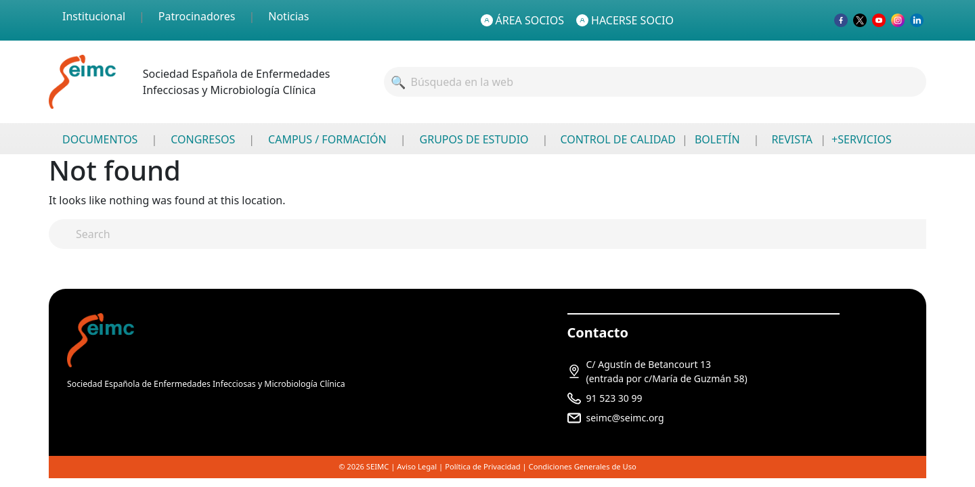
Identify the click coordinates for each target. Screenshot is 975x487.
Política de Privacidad (482, 466)
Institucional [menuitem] (93, 16)
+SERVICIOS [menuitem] (861, 139)
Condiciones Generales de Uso (582, 466)
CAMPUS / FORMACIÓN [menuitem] (327, 139)
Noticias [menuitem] (288, 16)
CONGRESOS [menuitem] (203, 139)
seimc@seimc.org (625, 417)
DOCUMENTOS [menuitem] (99, 139)
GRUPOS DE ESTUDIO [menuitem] (474, 139)
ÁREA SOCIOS (523, 20)
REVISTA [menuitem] (791, 139)
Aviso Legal (417, 466)
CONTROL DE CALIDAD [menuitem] (617, 139)
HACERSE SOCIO (625, 20)
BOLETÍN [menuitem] (717, 139)
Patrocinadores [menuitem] (197, 16)
